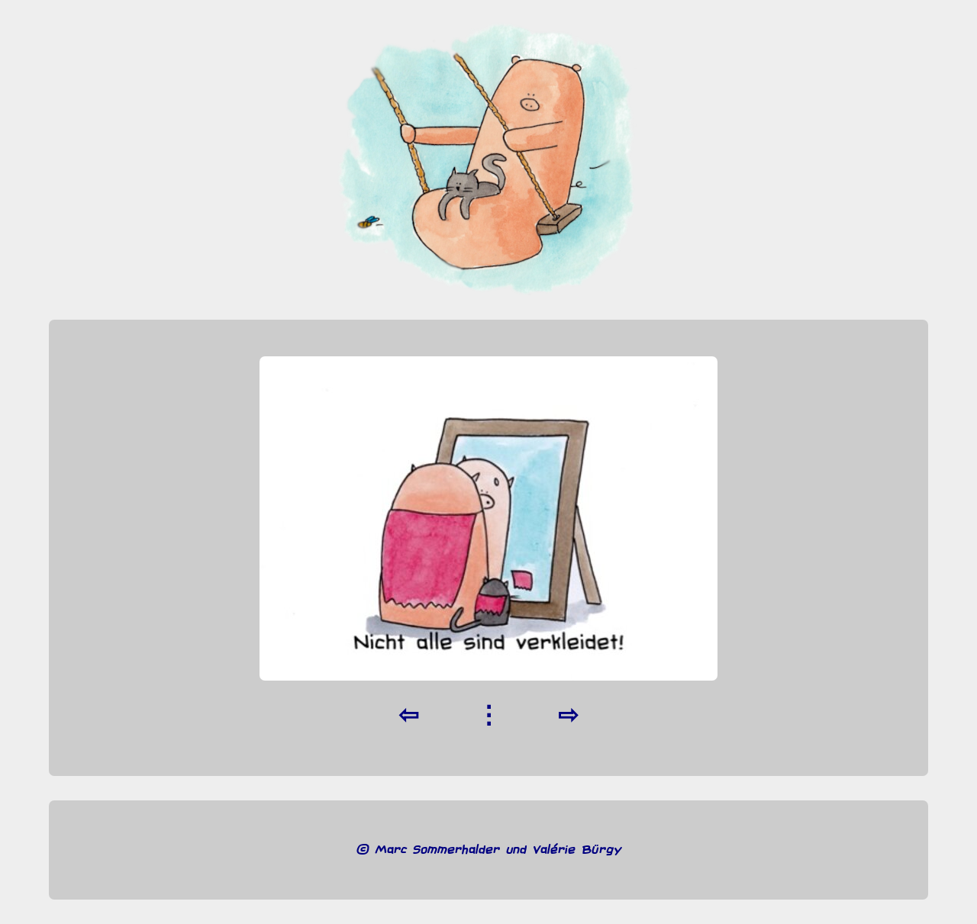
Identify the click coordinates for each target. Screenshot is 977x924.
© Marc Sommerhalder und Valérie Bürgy (488, 849)
